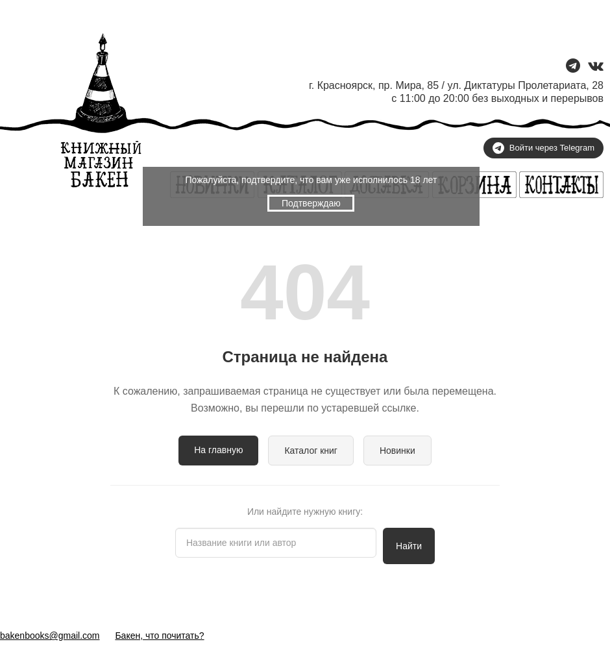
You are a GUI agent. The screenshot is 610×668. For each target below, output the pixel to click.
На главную (218, 450)
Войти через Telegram (543, 148)
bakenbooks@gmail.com (50, 635)
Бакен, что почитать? (159, 635)
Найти (409, 546)
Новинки (397, 450)
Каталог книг (310, 450)
